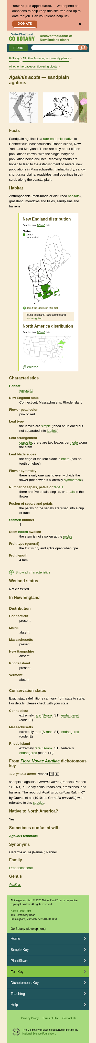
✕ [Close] (79, 24)
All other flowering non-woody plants (46, 58)
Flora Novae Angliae (40, 761)
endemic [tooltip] (56, 139)
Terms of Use (50, 1018)
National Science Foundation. (39, 1033)
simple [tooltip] (46, 426)
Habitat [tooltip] (14, 386)
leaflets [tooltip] (52, 431)
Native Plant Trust (21, 911)
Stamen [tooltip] (15, 520)
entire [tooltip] (65, 459)
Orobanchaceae (21, 868)
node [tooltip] (74, 442)
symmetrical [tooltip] (73, 480)
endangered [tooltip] (70, 715)
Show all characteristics (33, 572)
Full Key (14, 58)
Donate (25, 23)
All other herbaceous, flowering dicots (33, 66)
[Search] (83, 47)
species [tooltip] (38, 803)
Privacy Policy (30, 1018)
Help (14, 1005)
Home (15, 938)
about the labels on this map (43, 308)
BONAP (41, 225)
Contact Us (69, 1018)
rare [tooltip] (46, 139)
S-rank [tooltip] (47, 715)
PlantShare (19, 961)
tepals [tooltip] (58, 487)
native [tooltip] (69, 139)
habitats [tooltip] (74, 196)
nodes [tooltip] (23, 532)
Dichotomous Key (25, 983)
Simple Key (20, 950)
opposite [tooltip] (25, 442)
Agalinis (15, 884)
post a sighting (34, 318)
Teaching (18, 994)
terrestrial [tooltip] (26, 391)
